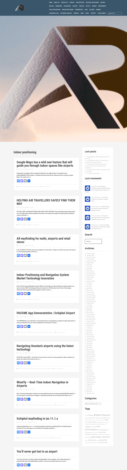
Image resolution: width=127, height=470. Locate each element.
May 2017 (89, 367)
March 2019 (90, 334)
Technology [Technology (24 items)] (100, 442)
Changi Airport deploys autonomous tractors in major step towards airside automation (96, 166)
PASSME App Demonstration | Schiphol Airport (46, 313)
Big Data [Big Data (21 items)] (104, 418)
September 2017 (91, 360)
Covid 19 (88, 6)
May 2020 (89, 308)
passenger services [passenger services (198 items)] (100, 437)
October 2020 (90, 299)
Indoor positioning (68, 9)
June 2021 (89, 285)
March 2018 (90, 349)
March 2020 (90, 312)
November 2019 (91, 319)
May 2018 (89, 345)
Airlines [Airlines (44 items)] (90, 415)
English (111, 13)
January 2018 (90, 353)
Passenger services (66, 13)
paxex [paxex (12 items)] (86, 440)
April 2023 (89, 270)
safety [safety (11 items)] (98, 440)
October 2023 (90, 259)
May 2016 (89, 389)
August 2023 (90, 262)
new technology (38, 368)
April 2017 (89, 369)
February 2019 (91, 336)
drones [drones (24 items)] (90, 422)
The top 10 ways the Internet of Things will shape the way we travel (100, 217)
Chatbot (74, 6)
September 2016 (91, 382)
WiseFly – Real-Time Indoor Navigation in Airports (42, 384)
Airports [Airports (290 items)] (106, 415)
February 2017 (91, 373)
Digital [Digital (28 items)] (106, 420)
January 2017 (90, 375)
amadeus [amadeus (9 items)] (87, 418)
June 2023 (89, 266)
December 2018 (91, 340)
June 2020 (89, 307)
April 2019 (89, 332)
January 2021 (90, 294)
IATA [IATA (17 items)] (100, 422)
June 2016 (89, 388)
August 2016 (90, 384)
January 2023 (90, 272)
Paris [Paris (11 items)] (108, 430)
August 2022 (90, 277)
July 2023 (89, 264)
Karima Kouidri (29, 169)
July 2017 (89, 364)
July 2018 (89, 342)
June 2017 (89, 365)
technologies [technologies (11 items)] (94, 442)
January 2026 (90, 255)
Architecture (80, 2)
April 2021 (89, 288)
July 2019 (89, 327)
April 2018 (89, 347)
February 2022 (91, 281)
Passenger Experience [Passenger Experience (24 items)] (91, 434)
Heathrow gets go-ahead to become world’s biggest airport (100, 208)
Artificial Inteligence (92, 2)
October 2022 (90, 275)
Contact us (64, 2)
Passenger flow (54, 13)
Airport (72, 2)
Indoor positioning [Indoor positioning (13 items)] (94, 424)
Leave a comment (45, 186)
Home (50, 2)
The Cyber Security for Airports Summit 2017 (99, 199)
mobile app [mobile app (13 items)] (93, 426)
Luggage (91, 9)
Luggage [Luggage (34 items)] (87, 427)
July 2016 (89, 386)
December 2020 (91, 296)
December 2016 (91, 376)
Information (79, 9)
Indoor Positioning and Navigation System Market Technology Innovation (43, 276)
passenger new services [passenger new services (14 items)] (104, 434)
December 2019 (91, 318)
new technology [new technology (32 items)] (102, 430)
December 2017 (91, 354)
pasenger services (46, 368)
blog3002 (94, 186)
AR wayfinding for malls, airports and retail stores (43, 240)
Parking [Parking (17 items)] (87, 432)
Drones (94, 6)
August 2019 (90, 325)
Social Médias (102, 13)
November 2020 (91, 297)
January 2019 (90, 338)
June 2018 (89, 343)
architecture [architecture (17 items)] (95, 418)
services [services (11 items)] (87, 442)
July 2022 (89, 279)
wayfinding (47, 437)
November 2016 (91, 378)
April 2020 (89, 310)
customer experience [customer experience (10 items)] (90, 420)
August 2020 (90, 303)
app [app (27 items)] (90, 418)
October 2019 (90, 321)
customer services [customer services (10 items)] (99, 420)
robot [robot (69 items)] (90, 440)
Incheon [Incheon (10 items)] (104, 422)
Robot (87, 13)
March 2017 (90, 371)
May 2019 (89, 331)
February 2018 (91, 351)
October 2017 (90, 358)
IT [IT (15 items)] (105, 424)
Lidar (86, 9)
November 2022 (91, 274)
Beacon (103, 2)
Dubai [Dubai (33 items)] (94, 422)
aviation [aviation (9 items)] (99, 418)
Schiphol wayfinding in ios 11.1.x (37, 418)
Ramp (82, 13)
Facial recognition (54, 9)
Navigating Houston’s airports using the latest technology (45, 347)
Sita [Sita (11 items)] (90, 442)
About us (56, 2)
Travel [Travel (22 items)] (106, 442)
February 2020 (91, 314)
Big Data (51, 6)
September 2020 (91, 301)
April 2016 (89, 391)
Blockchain (67, 6)
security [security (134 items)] (103, 440)
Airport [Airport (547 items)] (98, 414)
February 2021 (91, 292)
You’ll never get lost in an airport (37, 451)
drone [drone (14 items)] (86, 422)
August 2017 (90, 362)
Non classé (35, 186)
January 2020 (90, 316)
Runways (76, 13)
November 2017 (91, 356)
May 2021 (89, 286)
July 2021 (89, 283)
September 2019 (91, 323)
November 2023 (91, 257)
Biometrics (59, 6)
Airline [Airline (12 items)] (86, 415)
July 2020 (89, 305)
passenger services (48, 332)
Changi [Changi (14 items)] (108, 418)
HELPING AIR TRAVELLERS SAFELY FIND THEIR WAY (46, 202)
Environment (102, 6)
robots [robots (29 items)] (94, 440)
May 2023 (89, 268)
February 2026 (91, 253)
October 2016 (90, 380)
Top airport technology (93, 173)
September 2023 (91, 261)
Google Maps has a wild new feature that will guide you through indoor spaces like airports (45, 164)
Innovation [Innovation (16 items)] (102, 424)
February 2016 (91, 393)
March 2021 (90, 290)
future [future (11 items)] (97, 422)
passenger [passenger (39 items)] (102, 432)
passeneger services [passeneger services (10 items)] (94, 432)
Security (93, 13)
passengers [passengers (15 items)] (88, 437)
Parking (98, 9)
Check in (81, 6)
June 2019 (89, 329)
